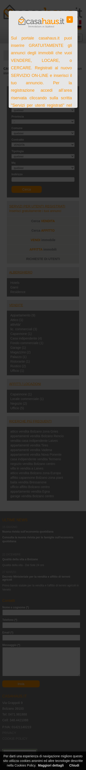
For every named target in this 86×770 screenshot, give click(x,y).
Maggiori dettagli (51, 765)
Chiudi (74, 765)
